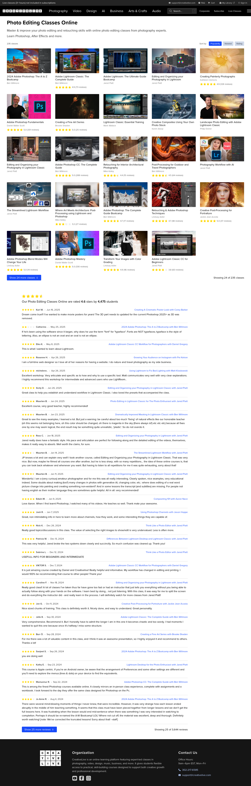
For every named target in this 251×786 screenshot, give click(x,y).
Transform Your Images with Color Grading (122, 260)
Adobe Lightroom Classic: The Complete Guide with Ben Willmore (154, 617)
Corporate (204, 11)
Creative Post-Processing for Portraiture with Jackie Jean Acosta (155, 603)
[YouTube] (74, 778)
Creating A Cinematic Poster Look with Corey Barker (161, 309)
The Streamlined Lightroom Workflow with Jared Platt (161, 452)
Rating (239, 43)
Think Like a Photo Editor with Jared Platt (167, 525)
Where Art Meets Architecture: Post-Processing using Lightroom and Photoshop (75, 213)
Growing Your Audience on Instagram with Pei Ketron (161, 357)
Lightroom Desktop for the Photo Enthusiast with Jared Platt (157, 664)
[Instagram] (88, 778)
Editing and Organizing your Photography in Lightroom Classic (26, 166)
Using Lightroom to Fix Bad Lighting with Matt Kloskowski (158, 370)
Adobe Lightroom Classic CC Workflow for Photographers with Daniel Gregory (148, 344)
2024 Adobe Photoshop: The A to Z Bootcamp (27, 78)
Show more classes (24, 277)
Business (116, 10)
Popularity (215, 43)
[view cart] (212, 3)
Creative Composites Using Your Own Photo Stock (173, 123)
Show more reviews (39, 729)
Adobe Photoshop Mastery (70, 259)
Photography (58, 10)
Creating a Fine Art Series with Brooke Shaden (164, 634)
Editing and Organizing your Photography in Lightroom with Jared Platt (152, 435)
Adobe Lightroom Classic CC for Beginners (170, 260)
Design (91, 10)
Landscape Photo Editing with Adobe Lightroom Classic (220, 123)
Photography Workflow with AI (217, 164)
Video (77, 10)
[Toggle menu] (249, 11)
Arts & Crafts (138, 10)
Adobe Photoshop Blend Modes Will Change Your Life (27, 260)
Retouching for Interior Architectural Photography (123, 166)
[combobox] (182, 11)
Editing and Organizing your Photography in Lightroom (167, 78)
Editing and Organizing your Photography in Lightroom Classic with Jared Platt (148, 388)
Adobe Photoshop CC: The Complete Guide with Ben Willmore (156, 682)
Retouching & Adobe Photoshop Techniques (170, 211)
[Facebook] (81, 778)
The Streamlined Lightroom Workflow (28, 210)
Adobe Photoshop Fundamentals (25, 122)
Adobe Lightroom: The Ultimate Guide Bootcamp (124, 78)
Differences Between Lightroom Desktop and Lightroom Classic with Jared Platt (147, 538)
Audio (156, 10)
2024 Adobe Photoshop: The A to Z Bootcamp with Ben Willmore (154, 327)
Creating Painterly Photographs (217, 76)
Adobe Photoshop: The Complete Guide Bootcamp (122, 211)
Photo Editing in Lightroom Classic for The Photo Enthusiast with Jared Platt (149, 401)
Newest (228, 43)
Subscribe (219, 11)
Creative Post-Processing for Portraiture (216, 211)
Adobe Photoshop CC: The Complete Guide (76, 166)
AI (103, 10)
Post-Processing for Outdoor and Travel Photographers (170, 166)
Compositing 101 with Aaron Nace (171, 498)
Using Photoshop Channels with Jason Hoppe (164, 512)
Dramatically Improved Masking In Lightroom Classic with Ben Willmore (151, 414)
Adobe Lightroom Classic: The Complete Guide (72, 78)
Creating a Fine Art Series (69, 122)
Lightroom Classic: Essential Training (123, 122)
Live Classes (234, 11)
